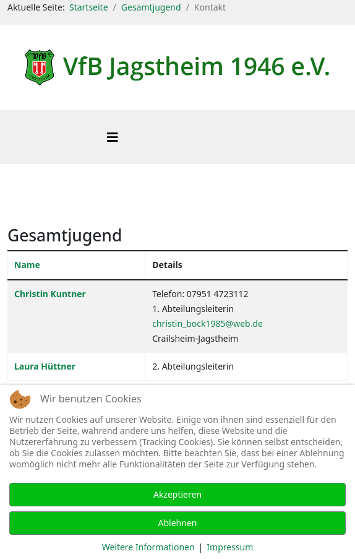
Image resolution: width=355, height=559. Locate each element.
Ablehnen (177, 523)
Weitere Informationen (148, 547)
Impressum (230, 547)
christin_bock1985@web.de (207, 323)
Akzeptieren (177, 494)
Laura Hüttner (44, 366)
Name (27, 265)
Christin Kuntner (50, 294)
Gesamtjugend (151, 7)
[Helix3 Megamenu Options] (112, 137)
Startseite (88, 7)
